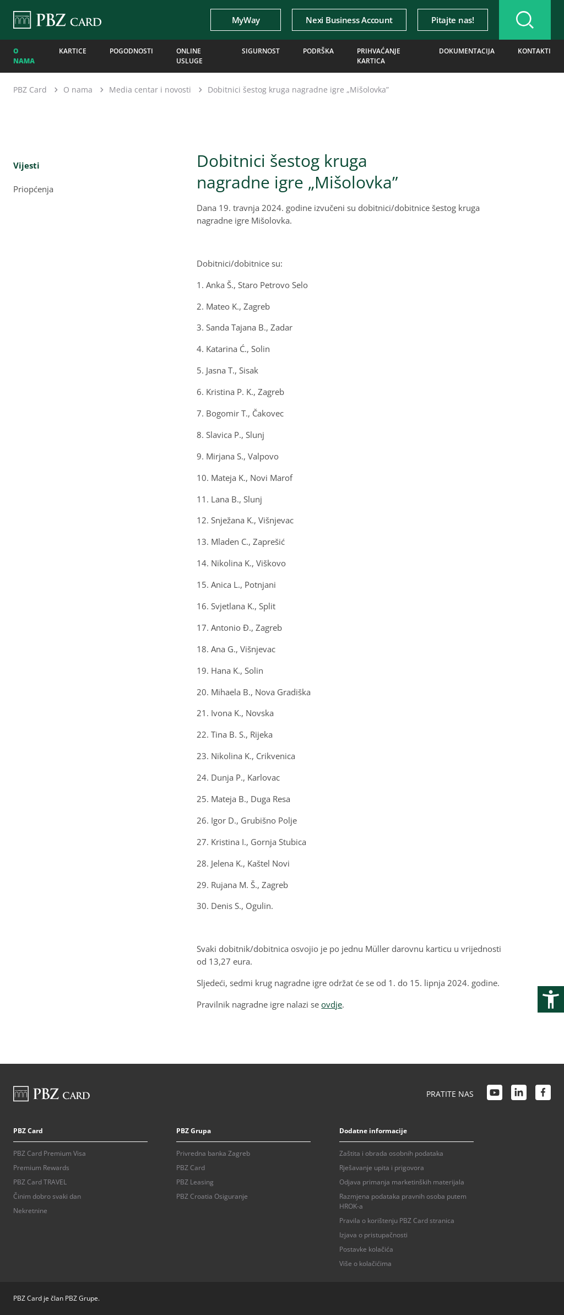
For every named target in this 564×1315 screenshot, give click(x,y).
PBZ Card (30, 89)
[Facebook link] (543, 1094)
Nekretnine (30, 1210)
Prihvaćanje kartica (378, 56)
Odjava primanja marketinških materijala (401, 1182)
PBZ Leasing (195, 1182)
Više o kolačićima (365, 1263)
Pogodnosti (131, 51)
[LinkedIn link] (519, 1094)
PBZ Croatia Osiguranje (212, 1196)
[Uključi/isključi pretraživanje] (525, 20)
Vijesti (26, 165)
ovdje (331, 1004)
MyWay (246, 19)
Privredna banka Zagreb (213, 1153)
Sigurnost (261, 51)
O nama (24, 56)
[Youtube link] (494, 1094)
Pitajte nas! (452, 19)
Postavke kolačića (366, 1249)
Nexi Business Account (349, 19)
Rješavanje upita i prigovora (381, 1167)
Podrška (318, 51)
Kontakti (534, 51)
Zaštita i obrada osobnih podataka (391, 1153)
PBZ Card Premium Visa (49, 1153)
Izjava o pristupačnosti (373, 1235)
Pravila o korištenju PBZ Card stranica (396, 1220)
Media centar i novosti (150, 89)
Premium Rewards (41, 1167)
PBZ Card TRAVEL (40, 1182)
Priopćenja (33, 188)
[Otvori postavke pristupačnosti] (551, 999)
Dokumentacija (467, 51)
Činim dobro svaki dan (47, 1196)
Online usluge (189, 56)
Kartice (72, 51)
